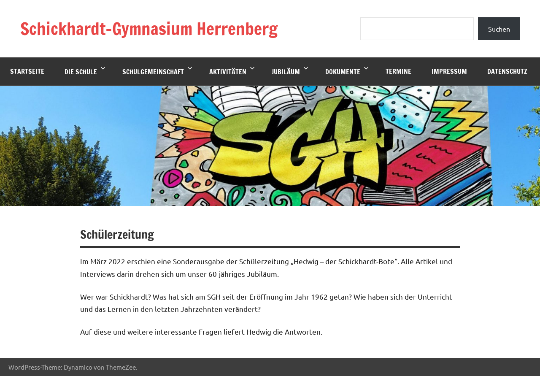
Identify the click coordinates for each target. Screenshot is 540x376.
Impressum (449, 71)
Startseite (27, 71)
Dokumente (347, 70)
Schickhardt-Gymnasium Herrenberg (149, 28)
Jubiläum (290, 70)
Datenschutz (507, 71)
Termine (398, 71)
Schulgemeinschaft (157, 70)
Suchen (499, 28)
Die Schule (85, 70)
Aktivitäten (232, 70)
